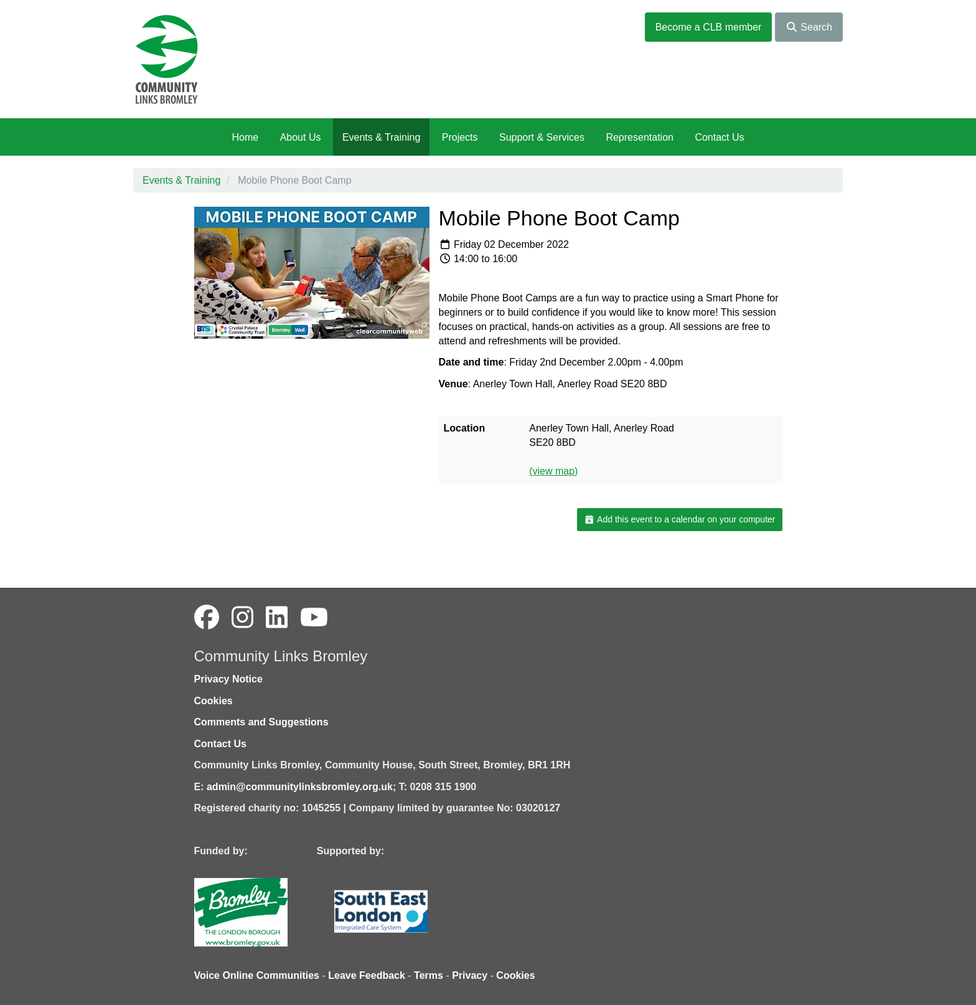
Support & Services (541, 137)
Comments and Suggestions (261, 722)
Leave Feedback (366, 975)
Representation (639, 137)
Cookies (213, 701)
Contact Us (719, 137)
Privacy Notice (228, 679)
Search (809, 27)
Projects (460, 137)
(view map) (553, 471)
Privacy (469, 975)
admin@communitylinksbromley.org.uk (300, 786)
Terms (428, 975)
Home (245, 137)
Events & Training (381, 137)
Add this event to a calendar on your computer (679, 519)
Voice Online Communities (257, 975)
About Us (300, 137)
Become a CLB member (708, 27)
